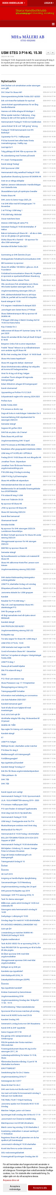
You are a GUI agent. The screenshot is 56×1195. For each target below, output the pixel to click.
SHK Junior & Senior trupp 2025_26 (16, 200)
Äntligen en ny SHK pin (11, 967)
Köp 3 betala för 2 (9, 327)
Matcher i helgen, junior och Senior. (16, 1110)
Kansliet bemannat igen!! (11, 704)
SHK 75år (5, 779)
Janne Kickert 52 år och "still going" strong (19, 126)
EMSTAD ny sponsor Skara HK (14, 548)
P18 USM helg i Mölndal (11, 214)
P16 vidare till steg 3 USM (12, 495)
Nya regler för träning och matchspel (17, 729)
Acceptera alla (40, 1188)
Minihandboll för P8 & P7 (11, 830)
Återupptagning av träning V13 (14, 687)
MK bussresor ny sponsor (12, 263)
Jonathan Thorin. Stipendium (13, 461)
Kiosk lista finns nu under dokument (16, 1148)
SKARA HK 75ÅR (8, 725)
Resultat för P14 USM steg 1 (13, 601)
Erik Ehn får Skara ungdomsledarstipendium (20, 771)
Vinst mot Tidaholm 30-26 (12, 499)
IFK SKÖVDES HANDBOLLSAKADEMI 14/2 (19, 924)
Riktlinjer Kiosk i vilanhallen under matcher (19, 746)
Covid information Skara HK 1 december (18, 651)
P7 (2, 737)
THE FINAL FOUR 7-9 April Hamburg (16, 1100)
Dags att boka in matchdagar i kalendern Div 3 (21, 413)
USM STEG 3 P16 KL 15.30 (21, 53)
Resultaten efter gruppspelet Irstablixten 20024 (21, 449)
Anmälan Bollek (8, 525)
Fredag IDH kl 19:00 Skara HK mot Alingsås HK (21, 457)
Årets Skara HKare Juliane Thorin (15, 280)
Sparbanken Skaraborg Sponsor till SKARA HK (21, 176)
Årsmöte (5, 870)
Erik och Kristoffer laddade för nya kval (18, 101)
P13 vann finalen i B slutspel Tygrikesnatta (19, 809)
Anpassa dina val (11, 1180)
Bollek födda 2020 (9, 405)
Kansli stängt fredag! (10, 164)
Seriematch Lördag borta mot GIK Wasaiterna (20, 1024)
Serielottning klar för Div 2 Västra (15, 1072)
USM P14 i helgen (8, 742)
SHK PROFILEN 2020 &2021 (12, 626)
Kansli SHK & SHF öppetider (13, 1028)
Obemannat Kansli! (9, 520)
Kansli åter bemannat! (10, 516)
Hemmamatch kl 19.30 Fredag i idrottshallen (20, 834)
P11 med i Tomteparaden (12, 160)
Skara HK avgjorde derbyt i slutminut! (17, 363)
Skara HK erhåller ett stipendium (15, 480)
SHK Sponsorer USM (10, 168)
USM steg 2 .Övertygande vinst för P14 (17, 821)
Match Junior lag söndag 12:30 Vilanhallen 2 (20, 1127)
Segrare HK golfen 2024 (11, 428)
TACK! (3, 674)
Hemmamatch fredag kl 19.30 (14, 817)
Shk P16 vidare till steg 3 (11, 670)
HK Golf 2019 (7, 874)
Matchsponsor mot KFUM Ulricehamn (17, 1123)
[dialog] (28, 1176)
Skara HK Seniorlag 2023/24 (13, 512)
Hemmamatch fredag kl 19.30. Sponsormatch (20, 796)
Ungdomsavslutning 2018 (12, 996)
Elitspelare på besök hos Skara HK (16, 588)
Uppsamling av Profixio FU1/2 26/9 (16, 392)
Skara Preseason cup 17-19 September (18, 683)
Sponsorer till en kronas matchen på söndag (20, 1011)
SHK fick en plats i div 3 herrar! (14, 432)
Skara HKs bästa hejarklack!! (13, 358)
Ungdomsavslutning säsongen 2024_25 (18, 291)
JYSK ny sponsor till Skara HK (14, 508)
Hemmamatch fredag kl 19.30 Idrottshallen (19, 844)
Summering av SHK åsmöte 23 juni (16, 255)
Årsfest (4, 866)
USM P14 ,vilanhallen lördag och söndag (18, 584)
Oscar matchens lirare (10, 219)
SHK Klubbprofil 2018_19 (12, 975)
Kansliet (4, 597)
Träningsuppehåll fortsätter (13, 691)
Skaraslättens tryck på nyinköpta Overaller (19, 191)
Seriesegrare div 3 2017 (11, 1081)
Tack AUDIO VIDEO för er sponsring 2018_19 (20, 943)
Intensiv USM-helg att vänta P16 (14, 223)
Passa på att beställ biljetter (13, 666)
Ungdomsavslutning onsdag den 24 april (18, 886)
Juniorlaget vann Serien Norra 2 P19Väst (18, 310)
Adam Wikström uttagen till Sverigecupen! (19, 384)
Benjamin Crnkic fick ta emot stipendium (18, 344)
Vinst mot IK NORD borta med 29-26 (16, 1015)
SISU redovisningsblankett (12, 1153)
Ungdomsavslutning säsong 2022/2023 (18, 569)
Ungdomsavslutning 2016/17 (13, 1077)
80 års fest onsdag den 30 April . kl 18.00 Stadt (21, 354)
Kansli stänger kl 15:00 (10, 301)
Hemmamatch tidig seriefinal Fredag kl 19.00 (20, 172)
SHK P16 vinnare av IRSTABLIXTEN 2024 (18, 445)
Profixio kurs (6, 401)
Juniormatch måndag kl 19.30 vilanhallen (18, 1144)
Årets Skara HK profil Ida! (12, 436)
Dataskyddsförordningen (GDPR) (15, 979)
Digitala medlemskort (10, 939)
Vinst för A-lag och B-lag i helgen (15, 373)
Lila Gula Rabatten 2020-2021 (13, 700)
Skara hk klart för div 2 (10, 1085)
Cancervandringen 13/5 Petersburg (16, 882)
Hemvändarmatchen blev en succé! (16, 485)
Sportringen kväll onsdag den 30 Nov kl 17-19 (20, 1115)
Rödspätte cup (7, 635)
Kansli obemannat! (9, 388)
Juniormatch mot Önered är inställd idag (18, 1119)
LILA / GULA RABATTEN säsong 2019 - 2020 (20, 800)
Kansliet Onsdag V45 (10, 1019)
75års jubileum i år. (9, 775)
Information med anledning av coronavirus (19, 695)
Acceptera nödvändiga (14, 1188)
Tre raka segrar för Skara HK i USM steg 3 (19, 639)
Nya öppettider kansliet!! (11, 988)
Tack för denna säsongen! (12, 899)
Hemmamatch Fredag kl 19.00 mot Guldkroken (21, 122)
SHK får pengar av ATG (11, 611)
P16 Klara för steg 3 (9, 750)
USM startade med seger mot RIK (15, 647)
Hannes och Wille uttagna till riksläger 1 (18, 111)
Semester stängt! (8, 424)
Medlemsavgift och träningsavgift (15, 754)
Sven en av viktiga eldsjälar (12, 181)
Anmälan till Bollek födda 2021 (14, 246)
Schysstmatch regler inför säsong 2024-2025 (20, 396)
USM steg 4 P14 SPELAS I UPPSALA (16, 453)
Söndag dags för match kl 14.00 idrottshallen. (20, 920)
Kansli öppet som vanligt (12, 792)
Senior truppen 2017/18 (11, 1032)
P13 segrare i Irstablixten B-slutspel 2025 (18, 305)
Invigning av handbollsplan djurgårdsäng (18, 878)
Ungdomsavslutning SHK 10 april (15, 441)
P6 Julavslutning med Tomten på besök (18, 156)
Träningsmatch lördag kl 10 (13, 861)
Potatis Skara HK (8, 195)
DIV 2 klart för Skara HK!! (11, 92)
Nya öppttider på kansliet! (12, 763)
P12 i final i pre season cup (12, 679)
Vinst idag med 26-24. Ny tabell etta (16, 813)
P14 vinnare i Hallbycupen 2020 (14, 804)
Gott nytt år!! (6, 929)
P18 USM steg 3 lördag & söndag (15, 472)
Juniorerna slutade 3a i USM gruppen (17, 592)
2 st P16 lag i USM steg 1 (11, 210)
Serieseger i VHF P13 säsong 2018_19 (17, 895)
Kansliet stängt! (7, 622)
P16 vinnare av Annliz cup (12, 409)
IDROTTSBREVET (8, 1068)
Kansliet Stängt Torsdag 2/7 (13, 767)
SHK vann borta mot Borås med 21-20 (17, 1089)
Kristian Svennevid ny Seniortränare (16, 992)
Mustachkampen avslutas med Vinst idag (19, 825)
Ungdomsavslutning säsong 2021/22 (17, 630)
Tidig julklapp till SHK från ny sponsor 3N (18, 151)
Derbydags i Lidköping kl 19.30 (14, 916)
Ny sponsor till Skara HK (11, 504)
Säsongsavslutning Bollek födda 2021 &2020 (20, 96)
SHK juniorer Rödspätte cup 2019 (15, 891)
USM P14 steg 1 (8, 662)
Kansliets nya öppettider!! (12, 971)
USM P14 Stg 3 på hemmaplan (14, 476)
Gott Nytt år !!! (7, 147)
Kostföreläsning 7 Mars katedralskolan (18, 1007)
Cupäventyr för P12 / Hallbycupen (15, 137)
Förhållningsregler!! (9, 758)
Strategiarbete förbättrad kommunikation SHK (21, 259)
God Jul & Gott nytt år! (10, 714)
